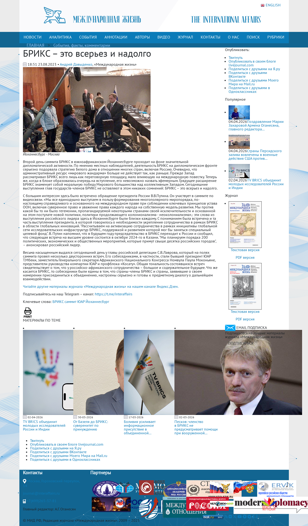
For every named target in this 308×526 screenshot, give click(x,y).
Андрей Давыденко (76, 64)
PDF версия (245, 257)
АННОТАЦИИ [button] (115, 37)
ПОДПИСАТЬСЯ (240, 343)
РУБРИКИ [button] (275, 37)
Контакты (32, 473)
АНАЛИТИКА (60, 37)
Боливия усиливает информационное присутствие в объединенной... (140, 427)
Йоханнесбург (97, 301)
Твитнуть (236, 57)
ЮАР (81, 301)
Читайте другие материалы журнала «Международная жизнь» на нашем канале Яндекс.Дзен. (100, 286)
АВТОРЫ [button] (142, 37)
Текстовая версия (245, 249)
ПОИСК (253, 37)
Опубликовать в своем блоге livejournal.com (252, 63)
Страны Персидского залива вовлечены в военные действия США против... (255, 154)
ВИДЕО (163, 37)
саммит (70, 301)
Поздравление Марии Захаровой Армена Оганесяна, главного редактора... (256, 125)
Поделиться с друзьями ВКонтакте (248, 74)
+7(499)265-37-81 (41, 500)
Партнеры (100, 473)
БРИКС (58, 301)
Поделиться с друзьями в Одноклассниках (249, 89)
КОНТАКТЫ (210, 37)
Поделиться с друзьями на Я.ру (254, 68)
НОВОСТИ (33, 37)
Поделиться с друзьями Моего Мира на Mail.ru (254, 82)
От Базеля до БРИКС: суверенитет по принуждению (90, 425)
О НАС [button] (233, 37)
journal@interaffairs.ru (41, 493)
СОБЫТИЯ (88, 37)
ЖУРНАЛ (185, 37)
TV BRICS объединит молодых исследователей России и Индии (44, 425)
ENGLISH (271, 5)
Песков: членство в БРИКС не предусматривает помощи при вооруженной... (196, 427)
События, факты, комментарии (81, 45)
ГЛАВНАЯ (35, 45)
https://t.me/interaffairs (113, 294)
